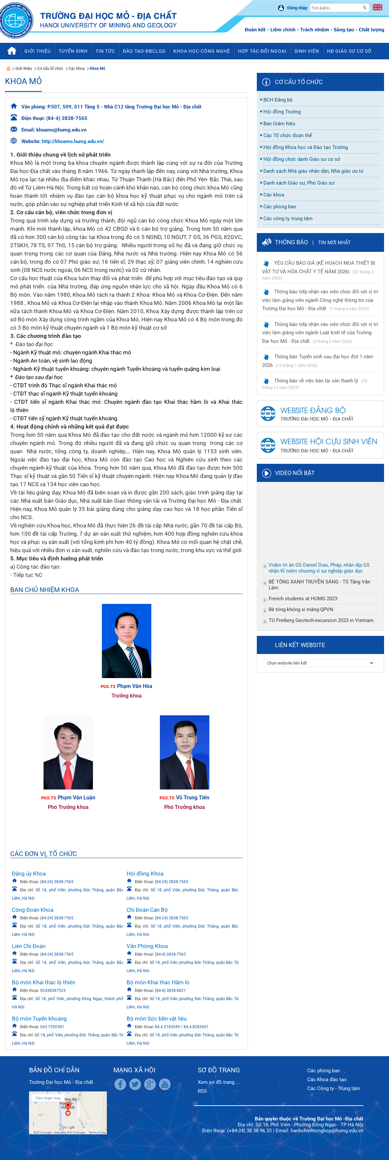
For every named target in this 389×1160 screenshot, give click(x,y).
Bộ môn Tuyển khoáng (39, 1018)
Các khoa (77, 68)
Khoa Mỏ (97, 68)
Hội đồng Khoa (145, 873)
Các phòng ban (323, 1071)
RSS (202, 1091)
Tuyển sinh (73, 51)
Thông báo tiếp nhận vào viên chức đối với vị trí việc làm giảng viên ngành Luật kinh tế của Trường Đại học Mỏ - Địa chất (320, 332)
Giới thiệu (23, 68)
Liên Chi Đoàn (28, 946)
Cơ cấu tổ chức (50, 68)
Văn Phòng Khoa (147, 946)
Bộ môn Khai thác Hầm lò (158, 982)
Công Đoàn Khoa (32, 910)
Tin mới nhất (334, 243)
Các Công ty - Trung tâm (333, 1088)
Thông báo (291, 242)
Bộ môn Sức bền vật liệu (157, 1018)
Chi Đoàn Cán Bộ (147, 910)
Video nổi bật (295, 472)
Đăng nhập (297, 7)
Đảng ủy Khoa (29, 873)
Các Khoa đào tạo (327, 1080)
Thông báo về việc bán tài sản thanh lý (316, 381)
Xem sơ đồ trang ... (219, 1082)
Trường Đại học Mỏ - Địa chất (61, 1082)
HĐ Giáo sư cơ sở (349, 51)
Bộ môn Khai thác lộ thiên (43, 982)
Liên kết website (300, 644)
